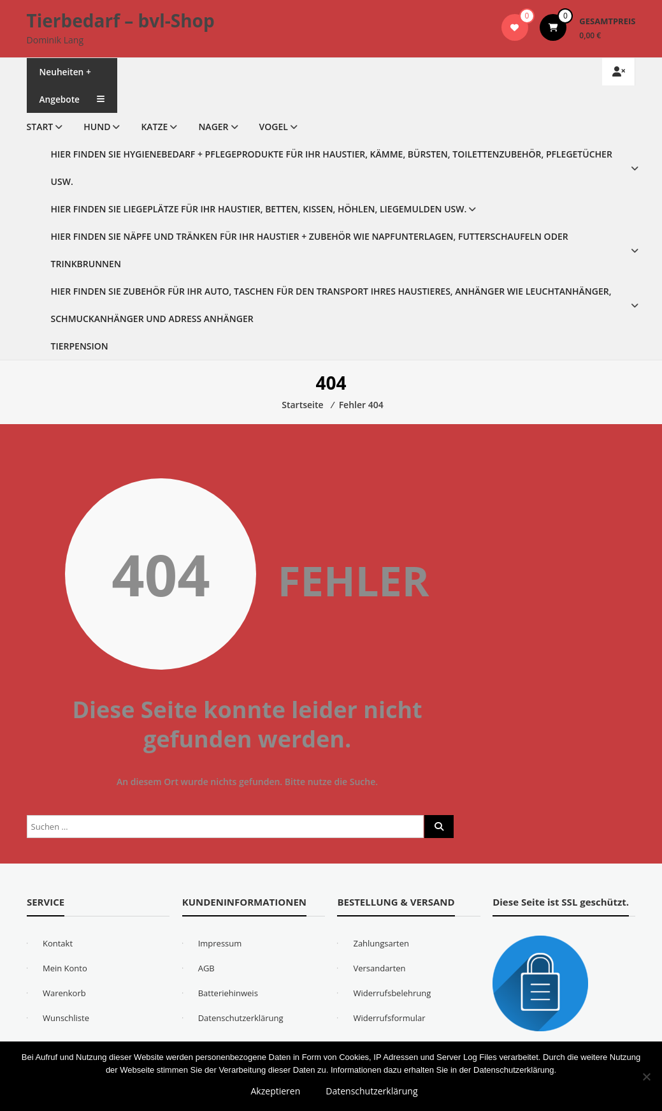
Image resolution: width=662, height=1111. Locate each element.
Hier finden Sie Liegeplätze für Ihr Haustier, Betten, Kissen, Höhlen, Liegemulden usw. (259, 209)
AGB (206, 968)
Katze (154, 127)
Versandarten (379, 968)
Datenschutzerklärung (241, 1018)
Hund (96, 127)
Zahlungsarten (381, 943)
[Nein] (646, 1076)
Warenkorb (64, 993)
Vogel (273, 127)
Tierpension (79, 346)
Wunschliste (66, 1018)
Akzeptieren (276, 1091)
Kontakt (58, 943)
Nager (213, 127)
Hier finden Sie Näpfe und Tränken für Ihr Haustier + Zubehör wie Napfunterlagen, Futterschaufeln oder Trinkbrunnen (309, 250)
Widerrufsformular (389, 1018)
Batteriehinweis (228, 993)
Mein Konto (65, 968)
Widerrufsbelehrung (392, 993)
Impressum (220, 943)
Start (40, 127)
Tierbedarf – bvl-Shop (121, 20)
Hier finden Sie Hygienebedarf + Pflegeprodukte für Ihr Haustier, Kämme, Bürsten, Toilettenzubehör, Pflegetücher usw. (331, 168)
